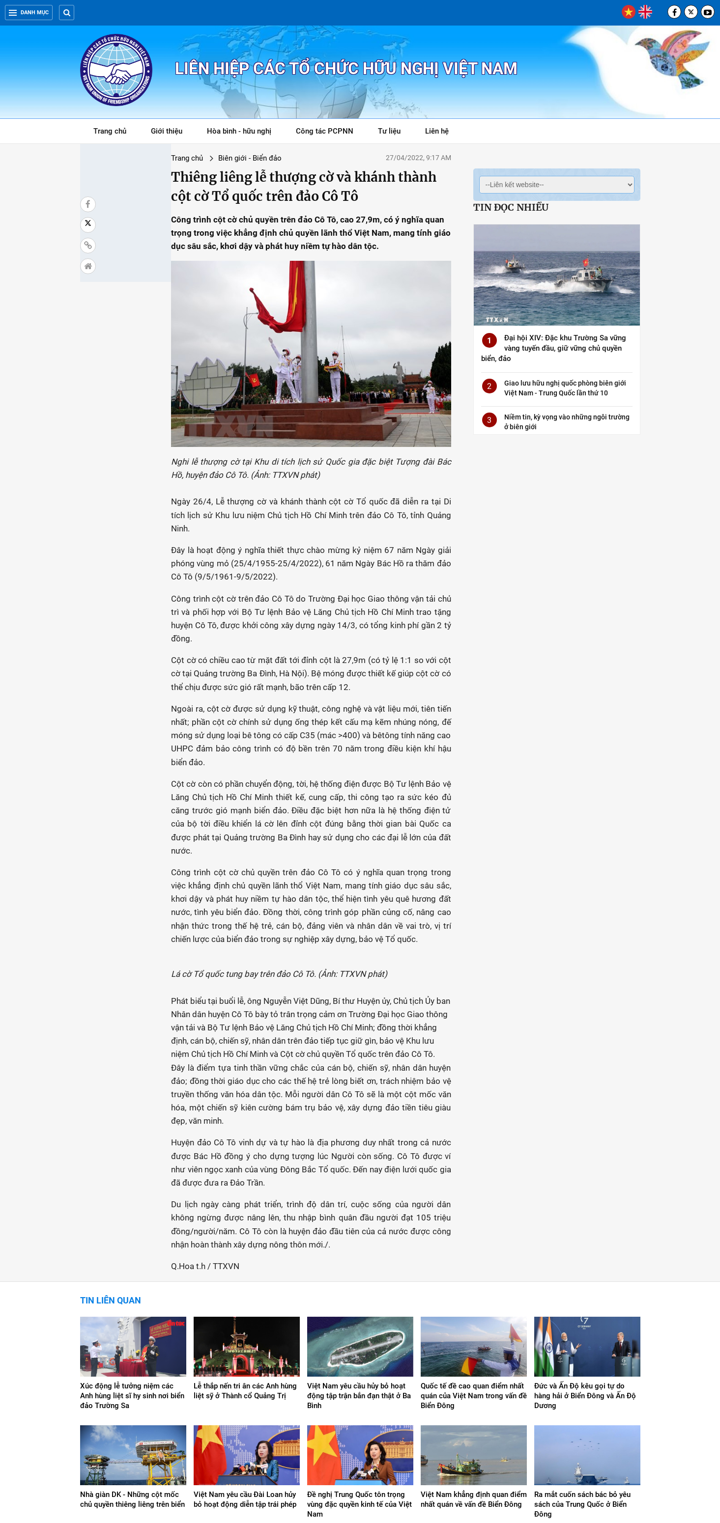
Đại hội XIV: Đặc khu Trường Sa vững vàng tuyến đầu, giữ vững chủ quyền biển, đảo (553, 348)
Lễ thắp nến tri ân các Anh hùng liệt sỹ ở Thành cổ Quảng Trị (245, 1289)
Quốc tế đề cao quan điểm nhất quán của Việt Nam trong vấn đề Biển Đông (474, 1294)
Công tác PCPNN (324, 131)
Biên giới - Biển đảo (181, 158)
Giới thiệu (166, 131)
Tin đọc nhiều (510, 207)
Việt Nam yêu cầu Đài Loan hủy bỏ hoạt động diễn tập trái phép (245, 1398)
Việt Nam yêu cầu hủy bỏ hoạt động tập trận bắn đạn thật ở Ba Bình (359, 1294)
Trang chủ (109, 131)
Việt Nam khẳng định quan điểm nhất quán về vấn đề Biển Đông (474, 1398)
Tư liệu (394, 133)
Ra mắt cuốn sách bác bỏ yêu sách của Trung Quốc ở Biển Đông (582, 1403)
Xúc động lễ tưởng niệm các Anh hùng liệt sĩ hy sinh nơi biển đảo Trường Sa (132, 1294)
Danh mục (29, 12)
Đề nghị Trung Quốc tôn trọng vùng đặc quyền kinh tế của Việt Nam (359, 1403)
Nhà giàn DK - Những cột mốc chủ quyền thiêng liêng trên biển (132, 1398)
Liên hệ (437, 131)
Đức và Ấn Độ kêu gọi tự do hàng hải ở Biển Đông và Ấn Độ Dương (585, 1294)
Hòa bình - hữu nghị (239, 131)
